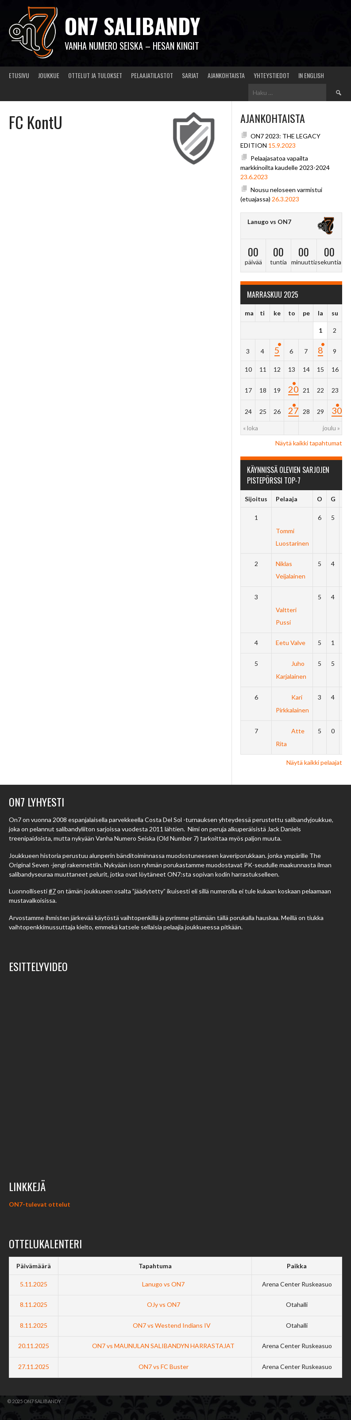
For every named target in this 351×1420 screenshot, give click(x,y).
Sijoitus (256, 499)
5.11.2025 (33, 1284)
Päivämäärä (33, 1266)
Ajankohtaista (226, 75)
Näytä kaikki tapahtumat (308, 443)
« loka (250, 428)
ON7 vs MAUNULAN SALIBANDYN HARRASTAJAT (155, 1345)
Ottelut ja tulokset (95, 75)
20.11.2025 (33, 1345)
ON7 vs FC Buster (155, 1366)
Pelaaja (286, 499)
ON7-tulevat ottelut (39, 1204)
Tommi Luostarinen (292, 530)
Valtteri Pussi (286, 609)
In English (311, 75)
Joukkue (48, 75)
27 (293, 410)
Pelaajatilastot (152, 75)
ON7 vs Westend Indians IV (155, 1325)
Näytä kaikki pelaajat (314, 762)
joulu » (331, 428)
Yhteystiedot (271, 75)
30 (337, 410)
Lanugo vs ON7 (269, 221)
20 (293, 389)
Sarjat (190, 75)
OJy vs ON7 (155, 1304)
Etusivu (19, 75)
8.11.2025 (33, 1304)
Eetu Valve (290, 642)
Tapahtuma (155, 1266)
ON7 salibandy (132, 25)
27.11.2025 (33, 1366)
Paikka (297, 1266)
